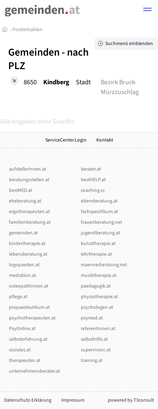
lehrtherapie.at (96, 254)
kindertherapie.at (27, 243)
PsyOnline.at (22, 328)
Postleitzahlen (27, 29)
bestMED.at (20, 190)
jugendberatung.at (100, 232)
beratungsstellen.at (29, 179)
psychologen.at (97, 307)
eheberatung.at (25, 201)
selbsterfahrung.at (28, 339)
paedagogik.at (96, 286)
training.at (91, 360)
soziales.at (20, 349)
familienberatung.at (30, 222)
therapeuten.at (24, 360)
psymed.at (92, 318)
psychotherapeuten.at (32, 318)
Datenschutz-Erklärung (27, 400)
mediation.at (22, 275)
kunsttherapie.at (98, 243)
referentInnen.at (98, 328)
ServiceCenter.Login (66, 140)
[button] (147, 10)
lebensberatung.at (28, 254)
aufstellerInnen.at (27, 169)
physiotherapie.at (99, 296)
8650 (30, 82)
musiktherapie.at (98, 275)
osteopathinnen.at (28, 286)
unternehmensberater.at (34, 371)
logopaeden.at (24, 264)
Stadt (83, 82)
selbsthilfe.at (94, 339)
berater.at (91, 169)
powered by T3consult (131, 400)
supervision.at (96, 349)
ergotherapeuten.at (29, 211)
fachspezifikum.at (99, 211)
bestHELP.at (93, 179)
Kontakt (104, 140)
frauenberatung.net (101, 222)
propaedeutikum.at (29, 307)
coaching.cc (93, 190)
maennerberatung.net (104, 264)
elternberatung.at (99, 201)
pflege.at (18, 296)
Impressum (73, 400)
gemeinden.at (23, 232)
